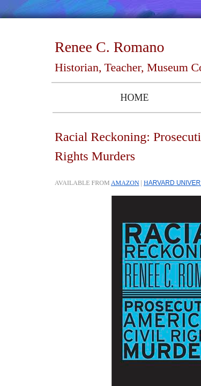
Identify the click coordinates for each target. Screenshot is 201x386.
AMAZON (125, 183)
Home (134, 97)
